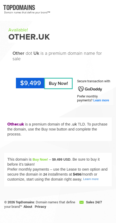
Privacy (40, 206)
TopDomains (25, 202)
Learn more (101, 100)
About (28, 206)
